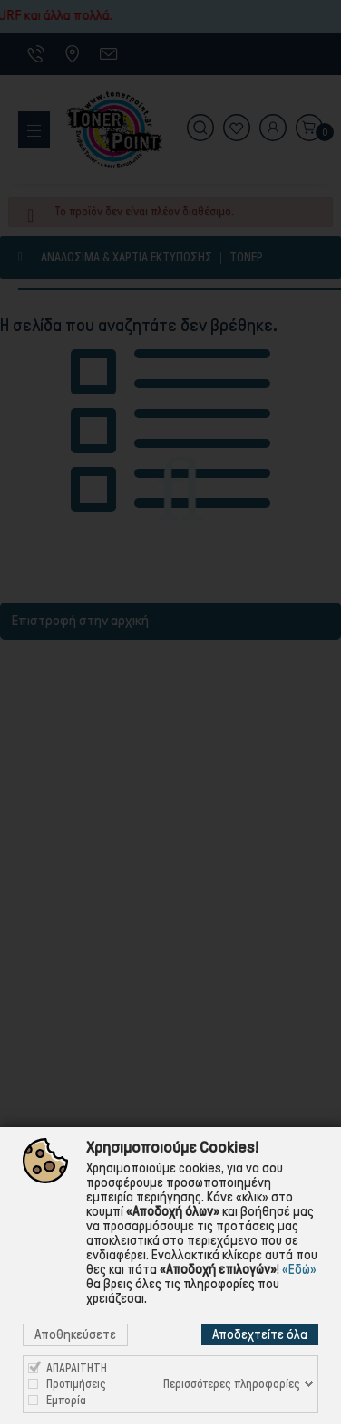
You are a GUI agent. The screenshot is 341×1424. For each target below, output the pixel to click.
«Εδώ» (299, 1269)
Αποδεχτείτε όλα (259, 1334)
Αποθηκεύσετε (75, 1334)
